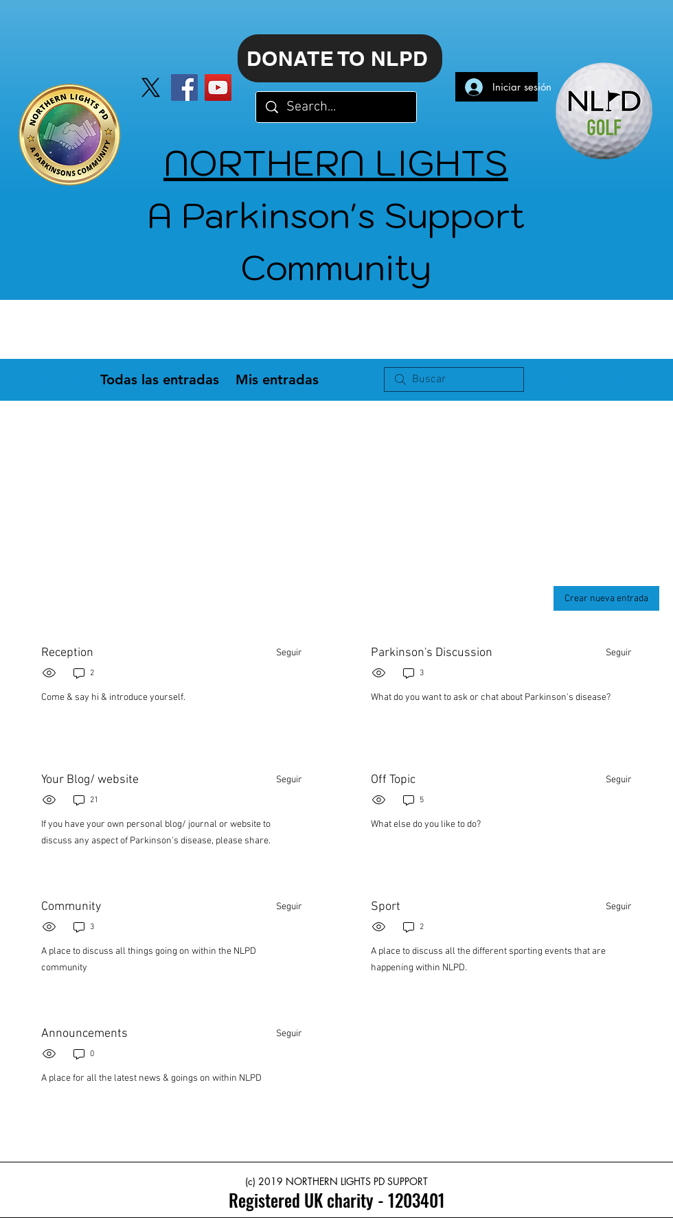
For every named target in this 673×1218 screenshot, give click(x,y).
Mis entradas (277, 379)
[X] (150, 87)
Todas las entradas (159, 379)
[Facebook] (184, 87)
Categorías (49, 379)
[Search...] (336, 107)
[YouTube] (218, 87)
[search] (454, 379)
